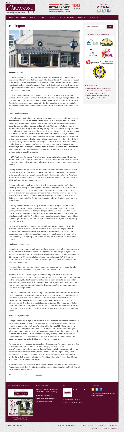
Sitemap (115, 426)
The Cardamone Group (29, 7)
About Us (81, 18)
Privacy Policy (105, 426)
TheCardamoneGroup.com (71, 399)
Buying (32, 18)
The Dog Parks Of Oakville (96, 93)
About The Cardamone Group (72, 402)
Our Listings (21, 18)
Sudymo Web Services (109, 428)
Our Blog (51, 18)
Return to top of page (15, 426)
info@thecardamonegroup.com (105, 393)
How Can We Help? (66, 18)
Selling (41, 18)
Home (10, 18)
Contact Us (93, 18)
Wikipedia (39, 375)
